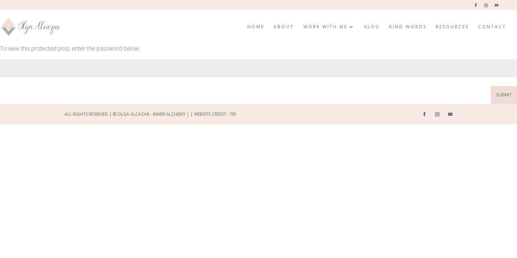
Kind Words (408, 27)
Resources (452, 27)
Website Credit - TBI (215, 114)
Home (255, 27)
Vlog (372, 27)
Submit (504, 95)
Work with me (325, 27)
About (284, 27)
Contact (492, 27)
